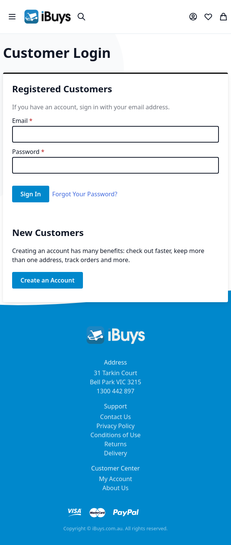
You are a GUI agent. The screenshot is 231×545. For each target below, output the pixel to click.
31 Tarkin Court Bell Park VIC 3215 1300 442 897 (115, 382)
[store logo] (47, 16)
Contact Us (115, 417)
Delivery (115, 453)
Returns (116, 444)
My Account (115, 479)
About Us (116, 488)
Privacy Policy (116, 426)
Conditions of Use (116, 435)
